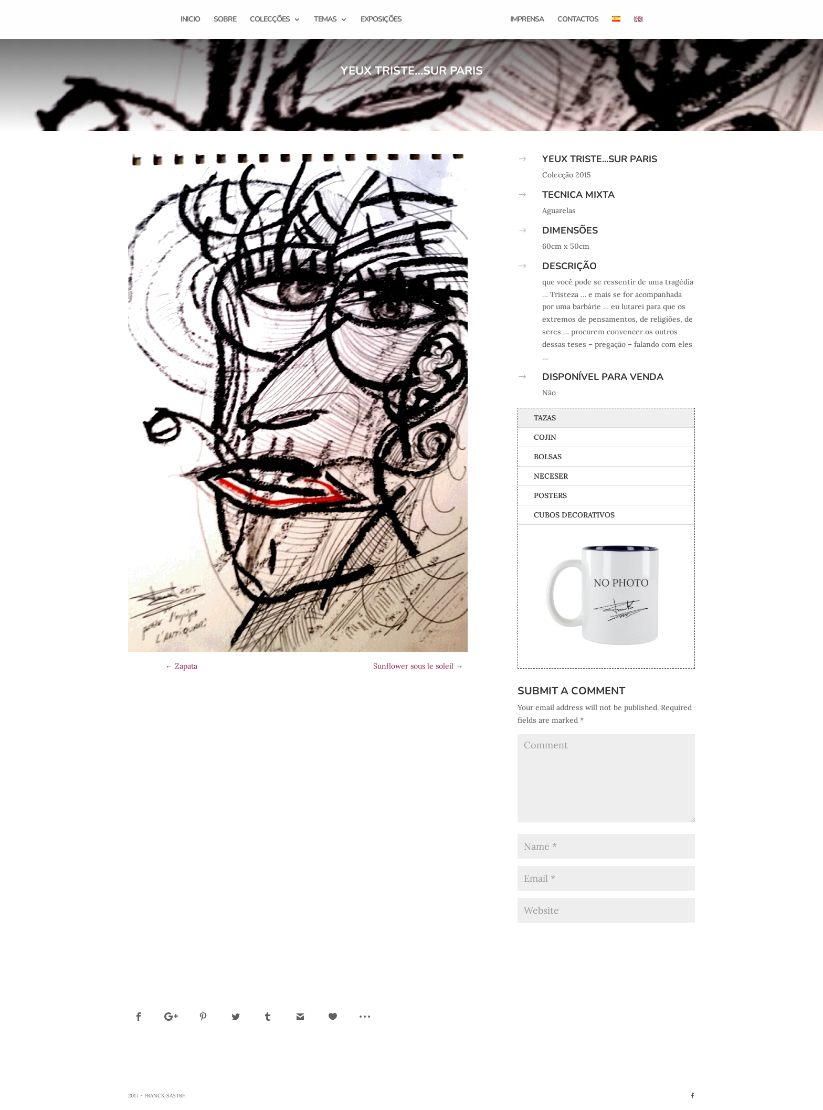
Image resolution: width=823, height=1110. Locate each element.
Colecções (271, 20)
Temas (326, 20)
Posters (550, 495)
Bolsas (548, 456)
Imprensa (525, 20)
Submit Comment (651, 938)
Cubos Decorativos (574, 515)
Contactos (576, 20)
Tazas (545, 417)
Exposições (382, 20)
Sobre (226, 20)
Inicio (192, 20)
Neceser (551, 476)
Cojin (545, 437)
